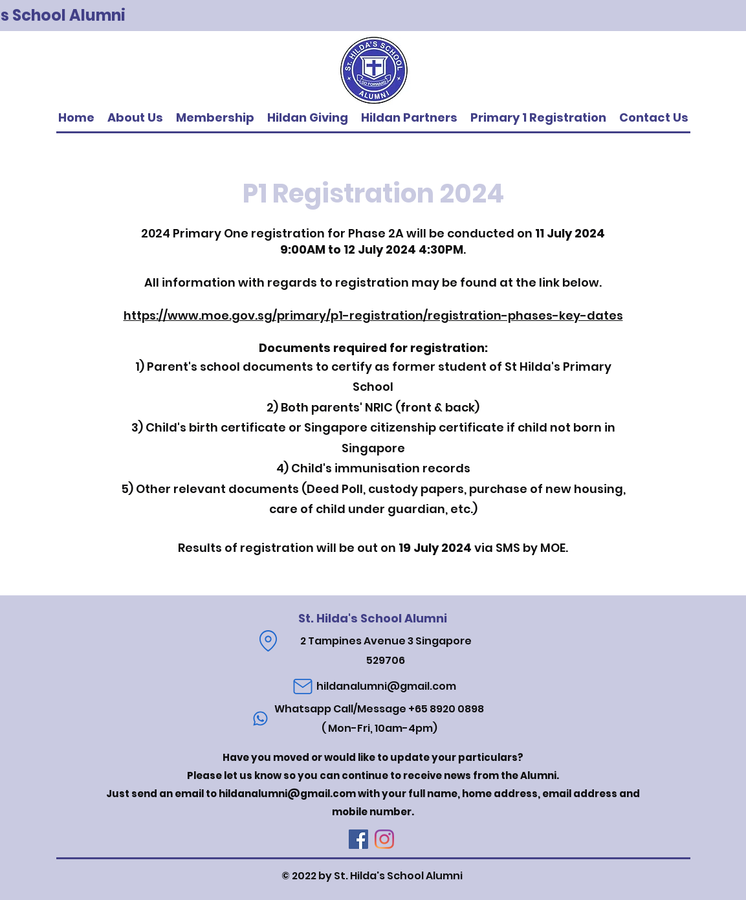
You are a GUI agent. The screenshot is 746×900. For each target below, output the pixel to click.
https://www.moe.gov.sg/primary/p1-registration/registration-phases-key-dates (373, 315)
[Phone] (261, 719)
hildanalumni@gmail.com (386, 686)
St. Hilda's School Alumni (372, 618)
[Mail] (303, 686)
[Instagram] (384, 839)
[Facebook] (358, 839)
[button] (409, 117)
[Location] (268, 641)
